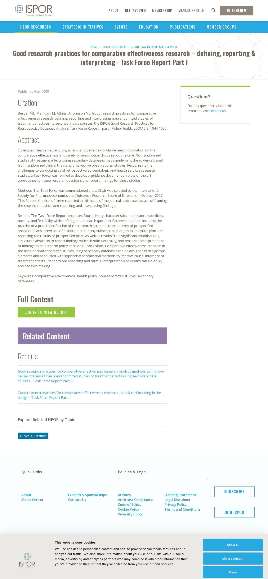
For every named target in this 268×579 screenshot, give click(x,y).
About (114, 10)
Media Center (32, 499)
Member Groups (222, 27)
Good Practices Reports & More (154, 47)
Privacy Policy (176, 504)
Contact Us (77, 499)
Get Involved (135, 10)
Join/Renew (237, 10)
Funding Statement (180, 495)
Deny (233, 551)
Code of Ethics (129, 504)
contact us (218, 110)
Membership (162, 10)
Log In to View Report (46, 312)
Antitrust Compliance (135, 499)
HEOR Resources (35, 27)
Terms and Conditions (182, 509)
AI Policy (124, 495)
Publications (182, 27)
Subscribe (234, 491)
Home (94, 47)
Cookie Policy (128, 509)
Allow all (233, 524)
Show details (231, 570)
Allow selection (233, 538)
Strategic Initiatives (82, 27)
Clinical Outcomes (33, 436)
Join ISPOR (234, 512)
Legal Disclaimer (178, 499)
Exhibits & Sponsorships (87, 495)
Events (121, 27)
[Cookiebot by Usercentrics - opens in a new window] (27, 571)
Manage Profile (191, 10)
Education (149, 27)
